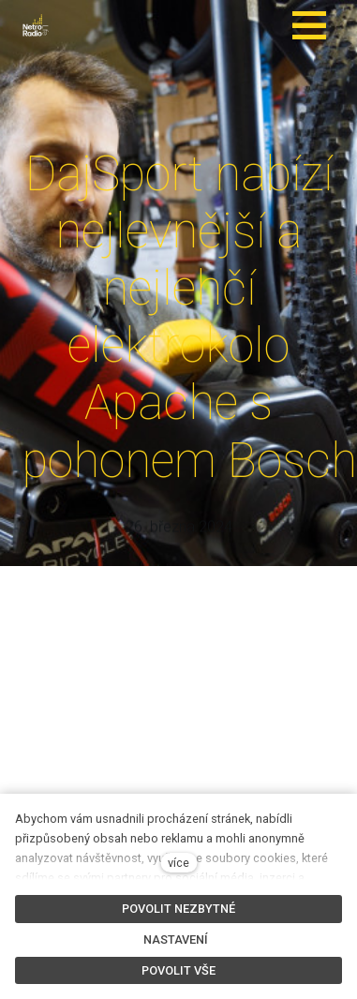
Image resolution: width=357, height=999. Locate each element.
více (178, 863)
